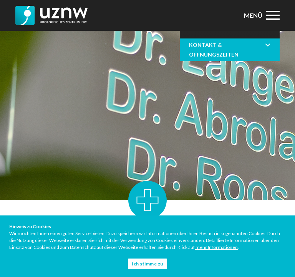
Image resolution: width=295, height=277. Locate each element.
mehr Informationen (216, 247)
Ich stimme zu (147, 264)
